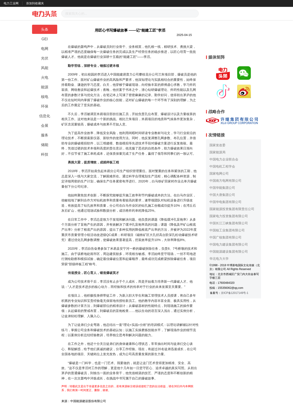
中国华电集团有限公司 (225, 202)
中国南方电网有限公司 (225, 180)
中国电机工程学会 (222, 166)
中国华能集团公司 (222, 187)
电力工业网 (11, 3)
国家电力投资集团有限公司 (228, 216)
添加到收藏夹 (35, 3)
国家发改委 (217, 145)
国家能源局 (217, 152)
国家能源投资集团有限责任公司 (231, 209)
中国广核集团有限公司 (225, 237)
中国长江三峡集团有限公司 (228, 223)
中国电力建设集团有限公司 (228, 244)
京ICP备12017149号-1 (234, 293)
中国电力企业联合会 (223, 159)
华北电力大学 (219, 258)
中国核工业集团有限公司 (227, 230)
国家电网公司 (219, 173)
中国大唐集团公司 (222, 195)
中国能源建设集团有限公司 (228, 251)
